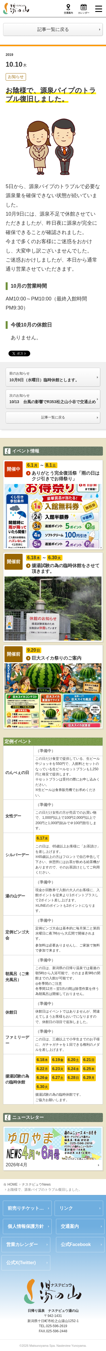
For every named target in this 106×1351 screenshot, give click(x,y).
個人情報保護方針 (26, 1226)
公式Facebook (76, 1244)
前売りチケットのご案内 (30, 1208)
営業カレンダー (22, 1244)
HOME (12, 1184)
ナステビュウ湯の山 (16, 8)
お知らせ (16, 76)
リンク (66, 1208)
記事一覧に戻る (53, 29)
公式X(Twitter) (21, 1262)
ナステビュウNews (36, 1184)
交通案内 (70, 1226)
